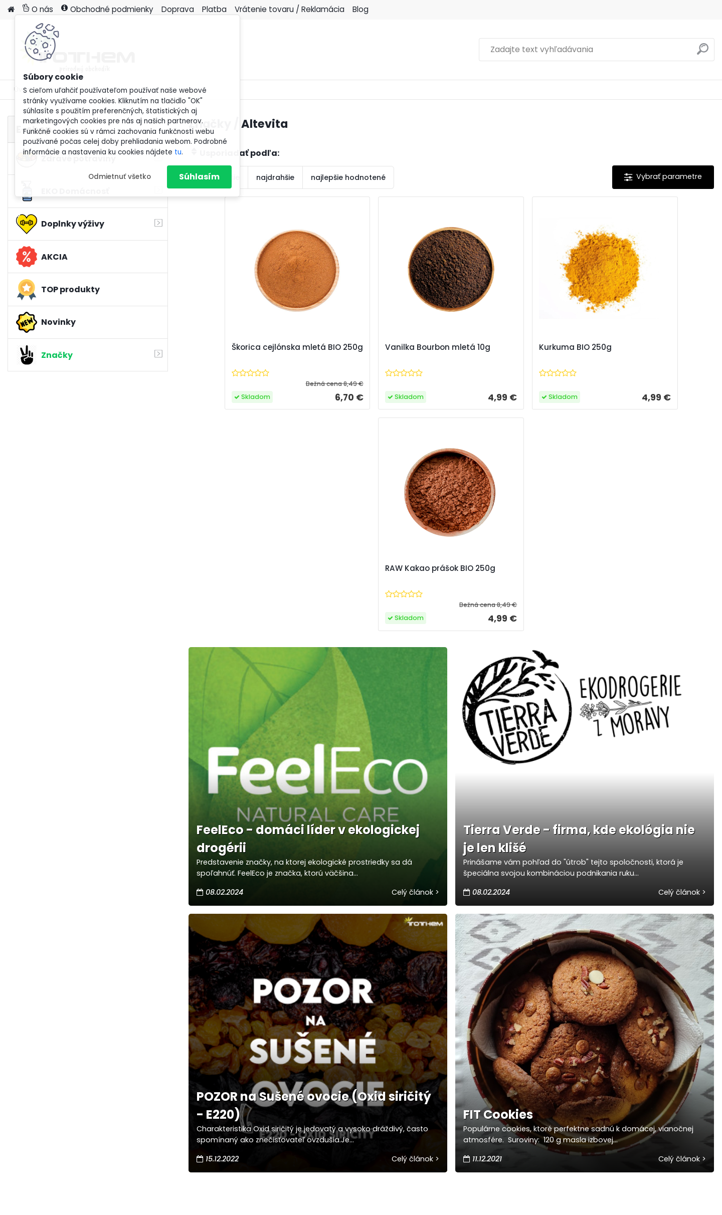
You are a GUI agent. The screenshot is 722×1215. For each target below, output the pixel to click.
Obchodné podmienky (107, 9)
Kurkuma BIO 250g (498, 347)
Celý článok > (415, 671)
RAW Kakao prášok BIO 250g (638, 352)
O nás (38, 9)
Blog (360, 9)
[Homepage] (11, 10)
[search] (702, 53)
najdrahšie (275, 177)
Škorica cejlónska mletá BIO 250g (253, 352)
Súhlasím (199, 176)
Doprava (177, 9)
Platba (214, 9)
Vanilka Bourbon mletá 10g (383, 347)
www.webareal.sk (401, 1205)
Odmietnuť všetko (119, 176)
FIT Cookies (498, 893)
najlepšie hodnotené (348, 177)
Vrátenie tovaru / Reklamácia (289, 9)
